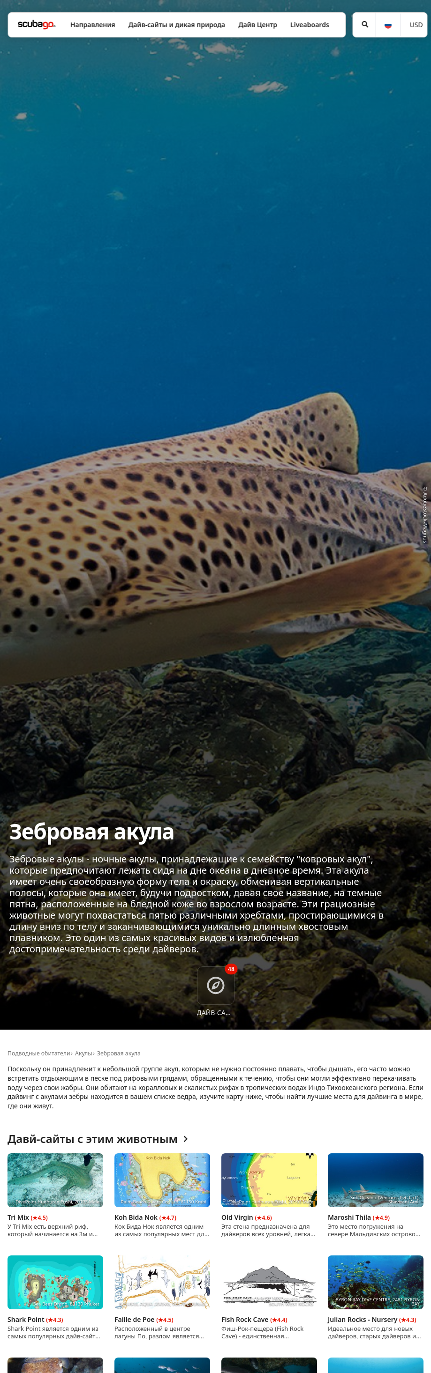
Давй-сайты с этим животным (98, 1139)
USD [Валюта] (416, 24)
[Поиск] (364, 25)
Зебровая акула (119, 1053)
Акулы (83, 1053)
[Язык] (387, 25)
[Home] (36, 25)
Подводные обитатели (39, 1053)
